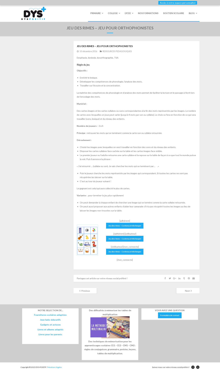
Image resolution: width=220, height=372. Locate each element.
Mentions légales (55, 367)
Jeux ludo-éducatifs (50, 319)
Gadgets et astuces (50, 324)
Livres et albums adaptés (50, 329)
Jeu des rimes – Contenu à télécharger (124, 225)
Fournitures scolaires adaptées (50, 314)
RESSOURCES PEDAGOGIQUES (117, 51)
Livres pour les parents (50, 334)
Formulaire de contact (169, 315)
